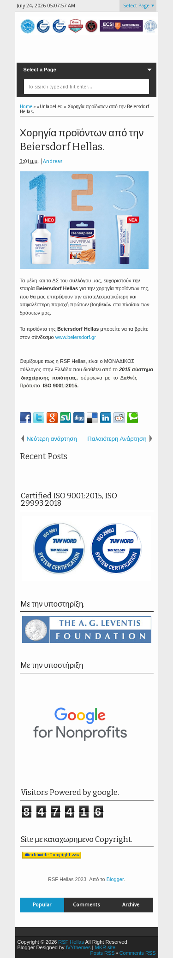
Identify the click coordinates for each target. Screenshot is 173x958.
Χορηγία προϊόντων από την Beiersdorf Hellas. (82, 140)
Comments (86, 905)
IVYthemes (78, 947)
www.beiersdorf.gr (75, 337)
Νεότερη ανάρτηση (52, 438)
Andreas (53, 161)
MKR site (105, 947)
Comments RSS (137, 953)
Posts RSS (102, 953)
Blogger (115, 879)
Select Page (136, 6)
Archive (130, 905)
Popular (42, 905)
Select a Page (40, 69)
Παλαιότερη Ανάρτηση (116, 438)
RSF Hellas (71, 942)
